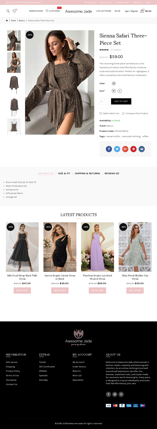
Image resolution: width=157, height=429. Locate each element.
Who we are (11, 362)
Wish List (77, 375)
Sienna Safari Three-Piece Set (41, 20)
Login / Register (131, 11)
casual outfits (113, 136)
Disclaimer (11, 380)
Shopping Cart (122, 2)
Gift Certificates (47, 366)
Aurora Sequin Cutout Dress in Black (60, 277)
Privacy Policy (13, 371)
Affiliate (43, 371)
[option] (14, 41)
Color (102, 83)
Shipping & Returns (87, 173)
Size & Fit (64, 173)
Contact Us (11, 384)
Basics (22, 20)
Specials (43, 375)
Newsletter (78, 380)
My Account (91, 2)
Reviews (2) (112, 173)
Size (101, 91)
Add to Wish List (111, 113)
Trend (13, 20)
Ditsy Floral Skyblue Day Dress (135, 277)
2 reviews (116, 49)
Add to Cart (121, 101)
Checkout (137, 2)
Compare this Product (137, 113)
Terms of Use (12, 375)
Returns (77, 371)
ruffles (145, 136)
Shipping (10, 366)
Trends (42, 362)
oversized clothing (131, 136)
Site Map (43, 380)
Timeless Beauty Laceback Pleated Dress (97, 277)
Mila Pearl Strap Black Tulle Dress (22, 277)
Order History (79, 366)
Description (46, 173)
